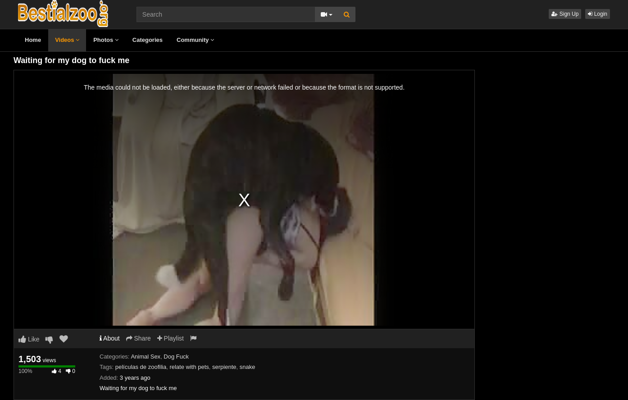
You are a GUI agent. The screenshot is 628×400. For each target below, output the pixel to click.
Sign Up (564, 14)
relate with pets (189, 367)
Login (597, 14)
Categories (147, 39)
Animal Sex (145, 356)
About (110, 338)
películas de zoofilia (140, 367)
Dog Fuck (176, 356)
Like (29, 339)
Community (195, 39)
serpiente (224, 367)
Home (33, 39)
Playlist (170, 338)
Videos (67, 39)
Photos (105, 39)
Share (138, 338)
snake (247, 367)
